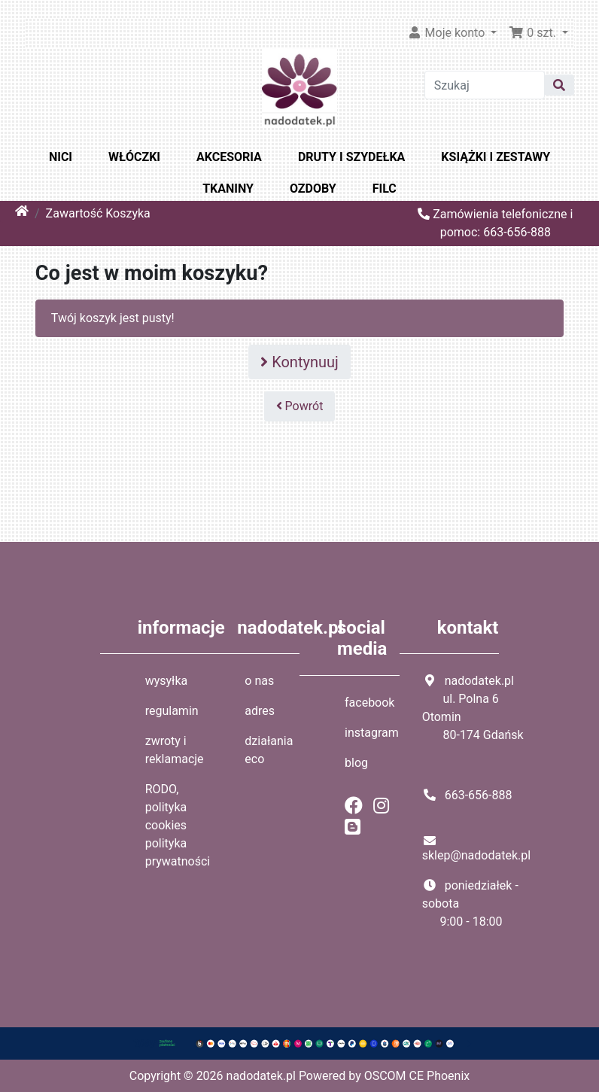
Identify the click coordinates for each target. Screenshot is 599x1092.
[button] (538, 33)
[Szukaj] (484, 85)
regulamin (172, 711)
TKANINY (228, 188)
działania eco (269, 750)
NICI (60, 157)
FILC (384, 188)
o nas (259, 681)
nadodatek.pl (261, 1076)
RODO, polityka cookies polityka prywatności (178, 825)
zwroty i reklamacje (174, 750)
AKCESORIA (229, 157)
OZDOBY (313, 188)
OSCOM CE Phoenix (417, 1076)
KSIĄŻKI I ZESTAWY (495, 157)
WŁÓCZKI (134, 157)
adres (260, 711)
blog (356, 763)
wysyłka (166, 681)
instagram (372, 732)
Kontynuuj (299, 362)
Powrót (300, 406)
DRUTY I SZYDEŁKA (351, 157)
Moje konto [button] (447, 33)
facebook (369, 702)
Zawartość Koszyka (98, 213)
